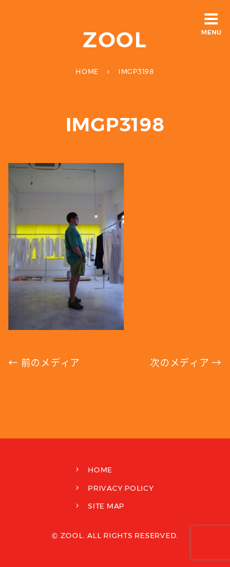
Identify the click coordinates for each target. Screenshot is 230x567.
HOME (100, 469)
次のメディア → (186, 362)
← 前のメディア (44, 362)
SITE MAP (106, 505)
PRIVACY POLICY (121, 488)
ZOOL (115, 40)
